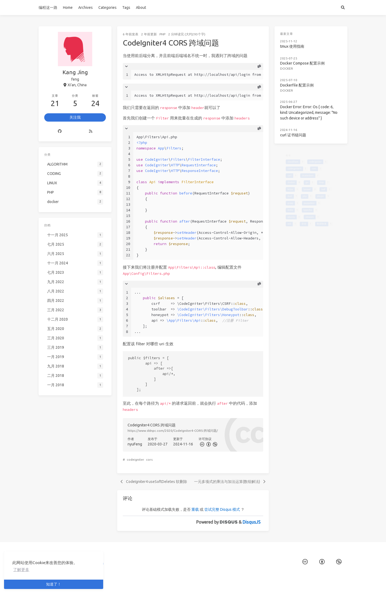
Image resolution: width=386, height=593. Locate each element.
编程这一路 (48, 7)
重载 (195, 509)
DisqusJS (252, 522)
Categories (107, 7)
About (141, 7)
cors (149, 459)
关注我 (75, 117)
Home (68, 7)
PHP (162, 34)
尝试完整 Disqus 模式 (222, 509)
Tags (126, 7)
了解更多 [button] (21, 569)
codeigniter (135, 459)
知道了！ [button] (53, 584)
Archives (85, 7)
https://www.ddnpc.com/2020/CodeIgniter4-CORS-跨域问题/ (173, 430)
